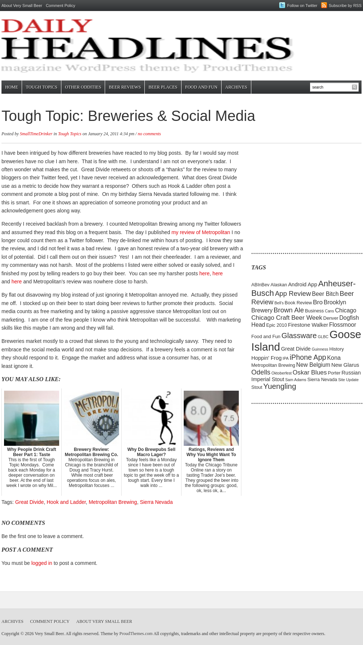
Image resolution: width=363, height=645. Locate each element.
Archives (236, 87)
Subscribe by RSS (345, 5)
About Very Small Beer (21, 5)
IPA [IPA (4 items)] (285, 358)
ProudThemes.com (135, 633)
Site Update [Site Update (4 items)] (348, 379)
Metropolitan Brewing (113, 502)
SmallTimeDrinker (36, 133)
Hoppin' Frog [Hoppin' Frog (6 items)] (266, 358)
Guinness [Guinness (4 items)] (320, 349)
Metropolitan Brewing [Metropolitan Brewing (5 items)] (273, 365)
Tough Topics (41, 87)
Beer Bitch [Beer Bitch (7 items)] (325, 294)
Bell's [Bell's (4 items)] (279, 303)
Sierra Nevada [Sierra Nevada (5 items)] (322, 379)
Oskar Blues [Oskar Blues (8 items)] (310, 372)
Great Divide (29, 502)
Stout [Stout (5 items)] (256, 387)
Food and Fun (201, 87)
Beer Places (162, 87)
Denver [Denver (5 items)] (330, 318)
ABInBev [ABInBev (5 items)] (260, 284)
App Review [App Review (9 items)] (293, 293)
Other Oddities (83, 87)
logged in (41, 563)
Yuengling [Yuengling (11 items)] (279, 386)
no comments (149, 133)
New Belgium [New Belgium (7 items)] (313, 365)
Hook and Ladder (66, 502)
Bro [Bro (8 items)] (318, 302)
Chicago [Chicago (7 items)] (345, 310)
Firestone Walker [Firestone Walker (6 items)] (308, 325)
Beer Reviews (125, 87)
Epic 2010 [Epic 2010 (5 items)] (276, 325)
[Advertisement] (297, 195)
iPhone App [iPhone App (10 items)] (308, 357)
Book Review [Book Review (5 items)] (298, 302)
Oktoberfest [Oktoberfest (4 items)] (282, 373)
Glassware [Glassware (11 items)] (299, 336)
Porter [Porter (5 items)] (334, 373)
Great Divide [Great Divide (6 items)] (296, 349)
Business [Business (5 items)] (314, 310)
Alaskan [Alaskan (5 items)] (278, 284)
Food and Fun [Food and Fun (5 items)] (265, 336)
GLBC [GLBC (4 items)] (323, 336)
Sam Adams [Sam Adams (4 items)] (295, 379)
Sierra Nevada (156, 502)
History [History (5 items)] (336, 349)
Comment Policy (60, 5)
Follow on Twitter (302, 5)
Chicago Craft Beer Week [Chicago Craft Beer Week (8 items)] (286, 317)
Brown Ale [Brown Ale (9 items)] (289, 310)
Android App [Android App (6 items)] (302, 284)
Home (11, 87)
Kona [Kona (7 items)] (334, 358)
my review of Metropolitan (201, 232)
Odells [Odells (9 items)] (260, 372)
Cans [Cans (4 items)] (329, 311)
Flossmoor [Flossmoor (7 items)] (342, 325)
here (205, 273)
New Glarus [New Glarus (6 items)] (345, 365)
